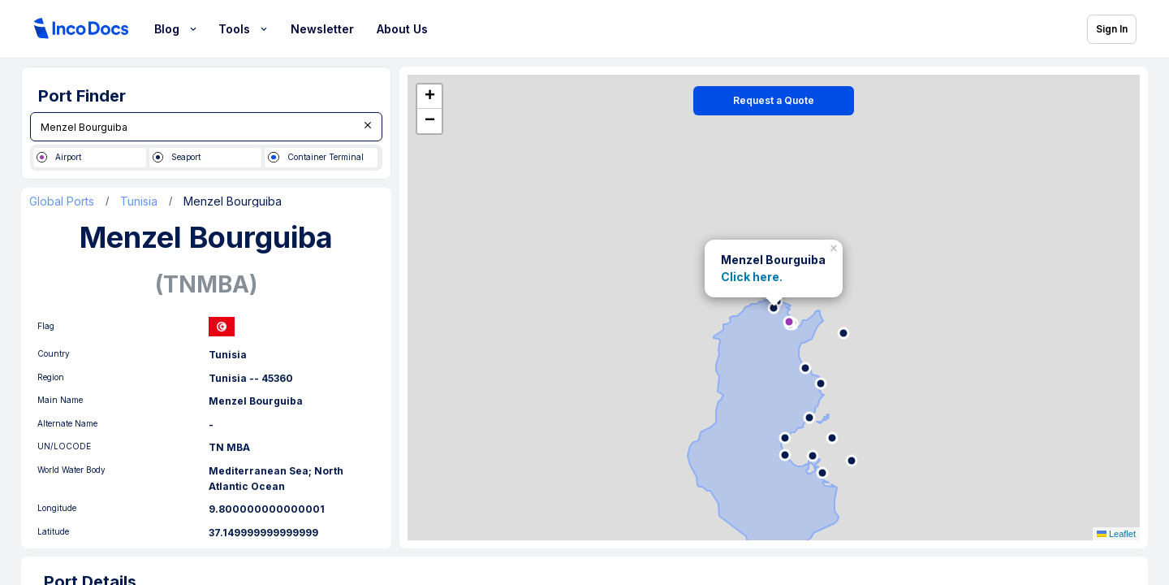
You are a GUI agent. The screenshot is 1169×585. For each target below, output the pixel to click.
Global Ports (61, 203)
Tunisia (138, 203)
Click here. (752, 277)
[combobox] (206, 126)
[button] (835, 246)
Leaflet (1116, 535)
